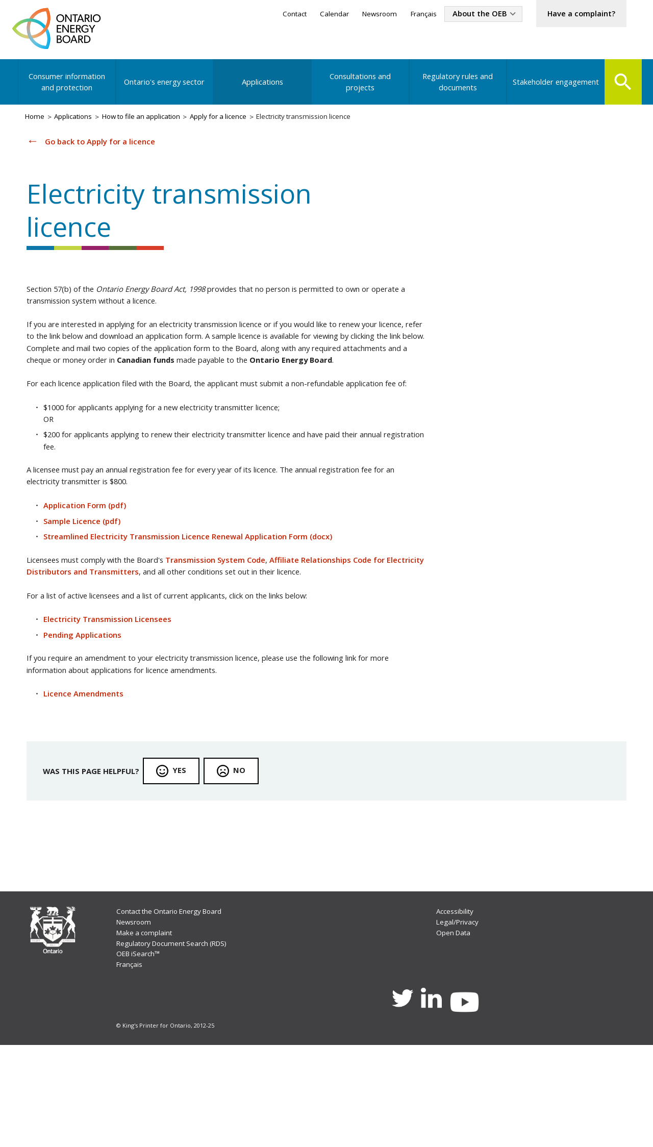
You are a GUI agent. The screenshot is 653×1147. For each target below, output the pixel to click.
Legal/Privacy (458, 1014)
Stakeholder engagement (552, 89)
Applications (261, 88)
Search (620, 88)
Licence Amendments (89, 772)
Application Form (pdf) (91, 569)
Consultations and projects (358, 89)
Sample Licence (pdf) (88, 586)
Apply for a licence (241, 126)
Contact (269, 14)
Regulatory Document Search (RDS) (178, 1037)
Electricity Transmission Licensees (114, 691)
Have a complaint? (576, 14)
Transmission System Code (236, 628)
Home (37, 126)
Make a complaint (148, 1026)
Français (406, 14)
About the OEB (466, 14)
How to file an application (155, 126)
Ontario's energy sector (164, 89)
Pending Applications (89, 709)
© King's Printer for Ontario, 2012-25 (167, 1126)
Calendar (312, 14)
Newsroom (360, 14)
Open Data (454, 1026)
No (248, 853)
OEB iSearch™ (141, 1049)
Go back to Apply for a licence (106, 151)
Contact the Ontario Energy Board (176, 1003)
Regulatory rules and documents (455, 89)
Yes (188, 853)
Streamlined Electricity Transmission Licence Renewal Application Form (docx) (201, 603)
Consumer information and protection (68, 89)
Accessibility (456, 1003)
